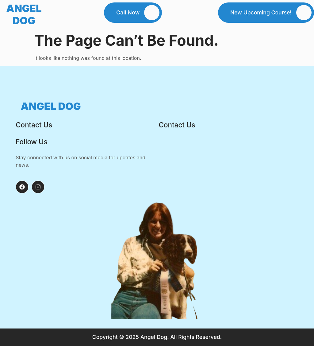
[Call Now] (151, 12)
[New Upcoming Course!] (304, 12)
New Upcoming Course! (261, 12)
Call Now (128, 12)
